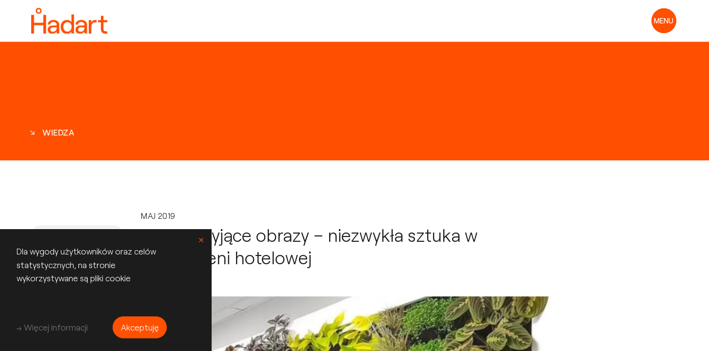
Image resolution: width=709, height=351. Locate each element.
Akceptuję (140, 327)
